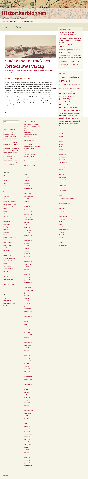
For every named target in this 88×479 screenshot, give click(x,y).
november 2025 (28, 191)
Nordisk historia (28, 70)
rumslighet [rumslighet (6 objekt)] (63, 118)
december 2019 (28, 334)
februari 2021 (27, 303)
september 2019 (28, 342)
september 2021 (28, 290)
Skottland (61, 237)
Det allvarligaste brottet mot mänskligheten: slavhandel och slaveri (32, 126)
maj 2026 (26, 178)
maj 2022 (26, 269)
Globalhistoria (62, 180)
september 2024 (28, 219)
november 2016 (28, 379)
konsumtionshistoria (64, 203)
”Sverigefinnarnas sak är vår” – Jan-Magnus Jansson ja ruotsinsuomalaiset (32, 154)
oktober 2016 (27, 382)
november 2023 (28, 235)
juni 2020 (26, 321)
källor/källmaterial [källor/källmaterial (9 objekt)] (72, 110)
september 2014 (28, 442)
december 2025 (28, 188)
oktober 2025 (27, 193)
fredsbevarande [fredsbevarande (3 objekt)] (78, 94)
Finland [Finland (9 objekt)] (62, 93)
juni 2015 (26, 418)
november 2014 (28, 436)
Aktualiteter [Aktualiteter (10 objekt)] (65, 84)
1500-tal (61, 136)
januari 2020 (27, 332)
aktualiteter (62, 157)
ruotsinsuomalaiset (64, 229)
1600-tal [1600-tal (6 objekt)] (62, 78)
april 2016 (26, 395)
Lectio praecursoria (64, 206)
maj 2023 (26, 246)
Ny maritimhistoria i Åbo (65, 61)
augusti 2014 (27, 444)
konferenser (62, 201)
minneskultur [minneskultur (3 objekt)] (69, 115)
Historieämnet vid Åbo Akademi (10, 21)
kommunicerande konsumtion (66, 198)
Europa (61, 169)
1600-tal (61, 139)
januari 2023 (27, 256)
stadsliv (52, 70)
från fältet (61, 174)
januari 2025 (27, 209)
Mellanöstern (62, 211)
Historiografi (62, 190)
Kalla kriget (62, 193)
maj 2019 (26, 350)
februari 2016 (27, 400)
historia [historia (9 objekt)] (68, 101)
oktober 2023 (27, 238)
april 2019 (26, 353)
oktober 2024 (27, 217)
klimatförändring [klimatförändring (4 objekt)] (73, 104)
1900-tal (61, 146)
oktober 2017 (27, 371)
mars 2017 (27, 374)
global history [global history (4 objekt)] (72, 99)
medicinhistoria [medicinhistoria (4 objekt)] (63, 113)
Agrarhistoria (62, 154)
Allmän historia (63, 160)
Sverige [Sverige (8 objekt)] (68, 121)
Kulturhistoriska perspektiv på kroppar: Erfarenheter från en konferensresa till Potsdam (11, 150)
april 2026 (26, 180)
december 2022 (28, 259)
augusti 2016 (27, 387)
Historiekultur (62, 185)
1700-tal (61, 141)
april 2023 (26, 248)
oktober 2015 (27, 408)
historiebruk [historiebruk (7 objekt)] (64, 104)
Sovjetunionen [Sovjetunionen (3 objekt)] (62, 121)
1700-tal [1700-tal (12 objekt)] (69, 77)
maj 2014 (26, 452)
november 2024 (28, 214)
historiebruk (62, 182)
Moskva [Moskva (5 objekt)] (74, 115)
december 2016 (28, 376)
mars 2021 (27, 300)
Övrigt (60, 224)
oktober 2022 (27, 264)
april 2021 (26, 298)
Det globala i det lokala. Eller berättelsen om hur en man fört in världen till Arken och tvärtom (70, 50)
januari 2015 (27, 431)
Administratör (24, 72)
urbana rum (15, 72)
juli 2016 (26, 389)
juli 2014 (26, 447)
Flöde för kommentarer (9, 303)
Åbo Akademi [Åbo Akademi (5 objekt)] (74, 124)
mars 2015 (27, 426)
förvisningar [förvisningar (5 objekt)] (70, 96)
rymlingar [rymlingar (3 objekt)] (69, 118)
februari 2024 (27, 230)
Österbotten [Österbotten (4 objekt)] (62, 125)
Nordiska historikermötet (65, 219)
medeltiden (62, 208)
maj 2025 (26, 199)
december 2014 (28, 434)
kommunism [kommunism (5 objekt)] (73, 108)
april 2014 (26, 455)
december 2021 (28, 282)
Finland (22, 70)
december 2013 (28, 465)
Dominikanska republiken (65, 162)
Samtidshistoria (63, 235)
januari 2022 (27, 280)
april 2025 (26, 201)
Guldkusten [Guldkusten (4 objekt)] (62, 102)
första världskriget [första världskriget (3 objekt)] (62, 96)
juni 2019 (26, 348)
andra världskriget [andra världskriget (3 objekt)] (62, 88)
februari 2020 (27, 329)
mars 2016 (27, 397)
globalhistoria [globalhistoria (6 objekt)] (64, 99)
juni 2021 (26, 293)
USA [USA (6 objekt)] (65, 124)
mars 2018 (27, 368)
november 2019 (28, 337)
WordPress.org (7, 306)
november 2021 (28, 285)
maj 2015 (26, 421)
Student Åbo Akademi (64, 240)
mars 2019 (27, 355)
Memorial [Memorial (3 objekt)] (69, 113)
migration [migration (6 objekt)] (62, 115)
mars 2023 (27, 251)
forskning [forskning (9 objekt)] (70, 93)
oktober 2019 (27, 340)
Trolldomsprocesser (64, 245)
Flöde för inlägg (7, 300)
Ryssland (61, 232)
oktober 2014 (27, 439)
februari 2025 (27, 206)
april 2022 (26, 272)
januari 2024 (27, 233)
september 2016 (28, 384)
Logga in (5, 298)
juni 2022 (26, 266)
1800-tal (18, 70)
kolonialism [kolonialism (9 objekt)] (64, 107)
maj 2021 (26, 295)
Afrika (60, 152)
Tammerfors (8, 72)
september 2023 (28, 240)
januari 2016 (27, 402)
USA (60, 248)
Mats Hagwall (6, 132)
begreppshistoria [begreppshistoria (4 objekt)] (75, 88)
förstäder (47, 70)
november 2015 (28, 405)
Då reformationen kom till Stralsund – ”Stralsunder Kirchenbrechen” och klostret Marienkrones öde (10, 136)
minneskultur (62, 214)
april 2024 (26, 225)
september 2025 (28, 196)
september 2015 (28, 410)
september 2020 (28, 316)
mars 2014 (27, 457)
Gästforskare (62, 177)
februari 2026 (27, 185)
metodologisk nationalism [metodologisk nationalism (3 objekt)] (76, 113)
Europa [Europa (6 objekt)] (70, 91)
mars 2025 (27, 204)
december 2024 (28, 212)
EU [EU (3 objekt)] (67, 91)
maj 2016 (26, 392)
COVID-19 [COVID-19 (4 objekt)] (64, 91)
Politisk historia (63, 227)
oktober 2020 (27, 314)
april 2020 (26, 324)
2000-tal (61, 149)
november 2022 (28, 261)
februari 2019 (27, 358)
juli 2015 (26, 416)
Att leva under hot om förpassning (68, 64)
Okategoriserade (63, 221)
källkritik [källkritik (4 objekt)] (61, 111)
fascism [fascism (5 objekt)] (75, 91)
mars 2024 (27, 227)
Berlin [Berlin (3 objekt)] (60, 91)
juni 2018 (26, 363)
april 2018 (26, 366)
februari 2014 (27, 460)
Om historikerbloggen (27, 21)
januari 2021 (27, 306)
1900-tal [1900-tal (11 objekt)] (66, 81)
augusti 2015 (27, 413)
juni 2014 (26, 449)
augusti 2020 (27, 319)
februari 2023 (27, 253)
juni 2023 (26, 243)
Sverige (61, 242)
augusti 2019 (27, 345)
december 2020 (28, 308)
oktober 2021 (27, 287)
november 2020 (28, 311)
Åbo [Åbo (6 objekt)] (68, 124)
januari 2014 (27, 463)
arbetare (37, 70)
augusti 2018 (27, 361)
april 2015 (26, 423)
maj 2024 (26, 222)
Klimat (60, 195)
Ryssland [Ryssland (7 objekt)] (74, 118)
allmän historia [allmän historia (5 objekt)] (75, 85)
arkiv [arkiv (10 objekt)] (69, 87)
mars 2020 (27, 327)
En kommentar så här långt (13, 113)
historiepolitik (62, 187)
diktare (42, 70)
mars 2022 (27, 274)
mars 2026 (27, 183)
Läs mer (7, 109)
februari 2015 (27, 429)
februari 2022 (27, 277)
